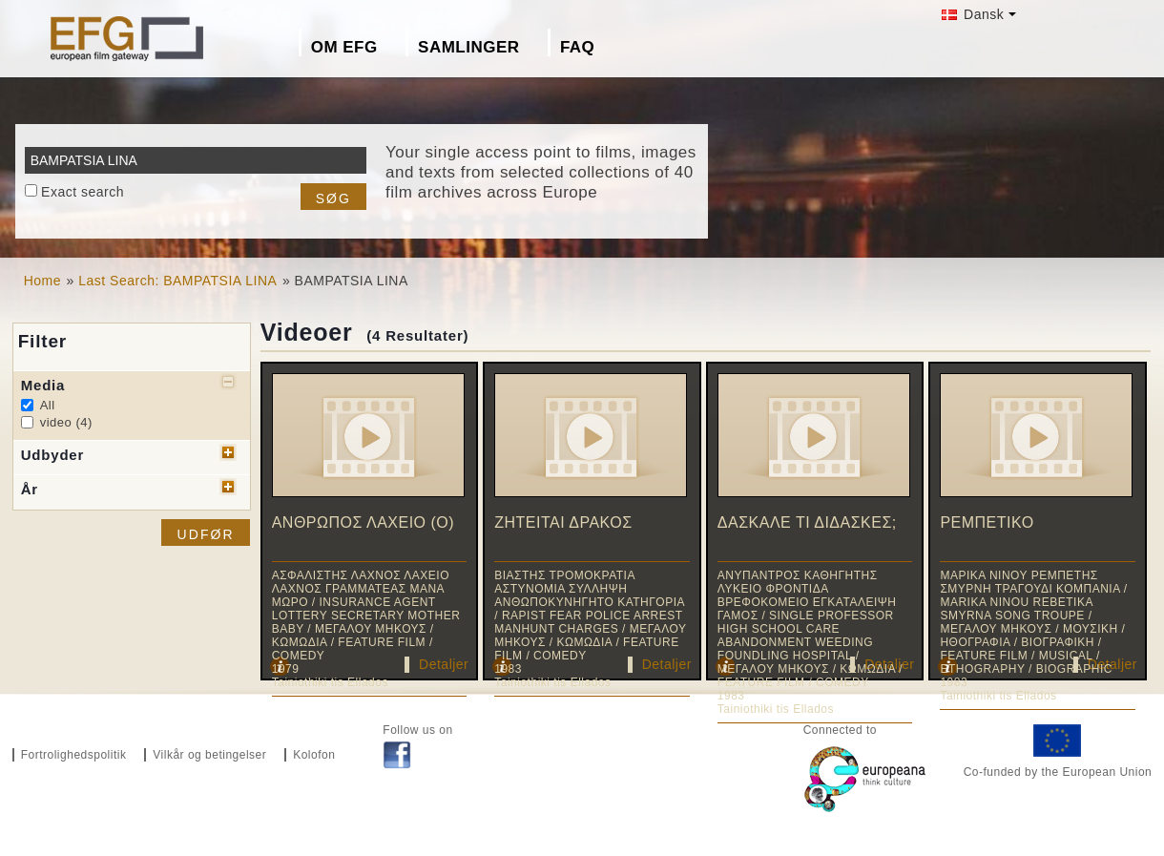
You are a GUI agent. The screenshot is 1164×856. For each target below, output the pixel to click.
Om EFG (344, 47)
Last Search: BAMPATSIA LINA (177, 280)
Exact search (82, 191)
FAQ (577, 47)
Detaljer (443, 664)
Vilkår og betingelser (209, 755)
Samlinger (468, 47)
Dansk (973, 14)
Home (42, 280)
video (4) (66, 422)
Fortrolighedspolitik (74, 755)
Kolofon (314, 755)
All (47, 405)
